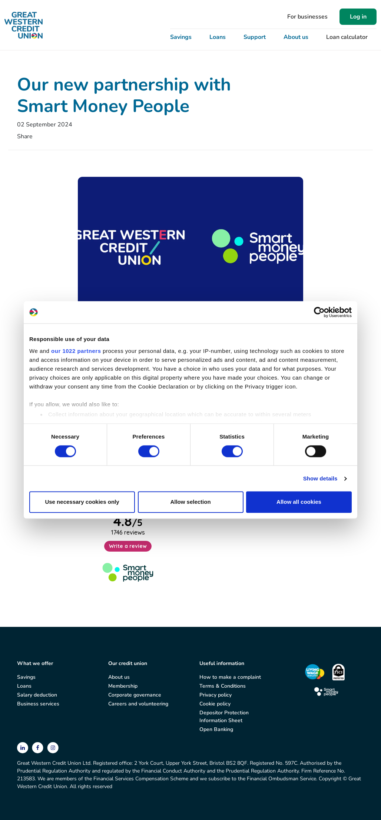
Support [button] (254, 37)
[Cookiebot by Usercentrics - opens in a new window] (319, 312)
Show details (320, 478)
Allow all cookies (298, 502)
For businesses (307, 17)
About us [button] (296, 37)
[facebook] (38, 747)
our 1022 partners (76, 351)
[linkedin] (23, 747)
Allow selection (190, 502)
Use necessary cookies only (82, 502)
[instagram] (53, 747)
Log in (358, 17)
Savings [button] (181, 37)
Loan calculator (347, 37)
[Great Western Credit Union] (23, 25)
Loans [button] (217, 37)
